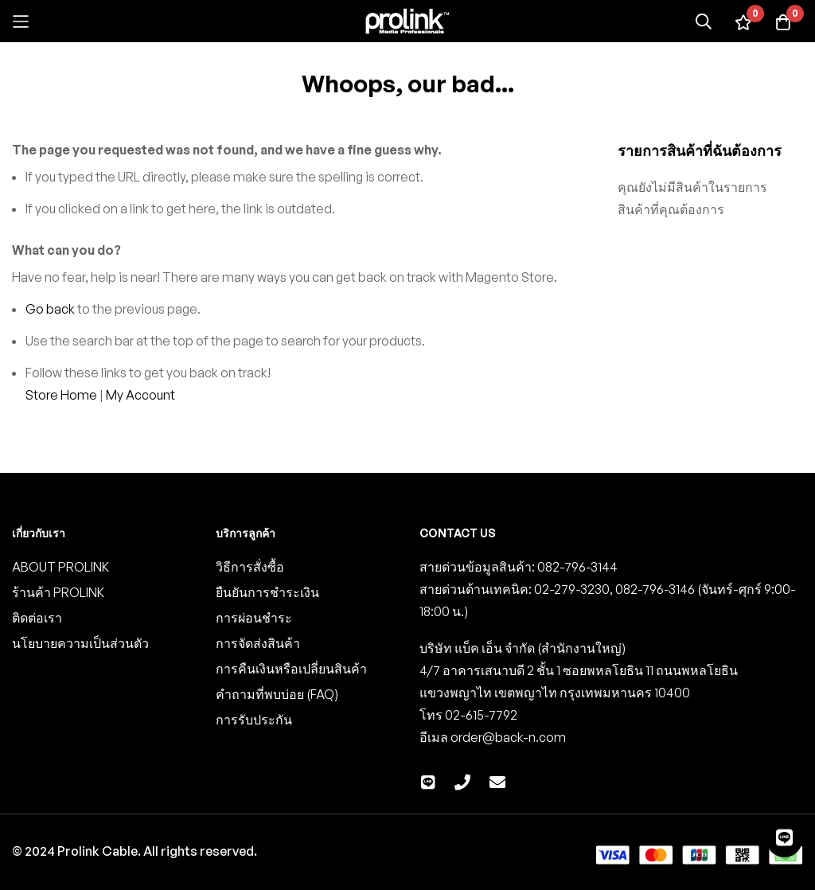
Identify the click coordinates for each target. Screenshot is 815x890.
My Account (140, 395)
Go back (50, 309)
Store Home (61, 395)
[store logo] (407, 21)
